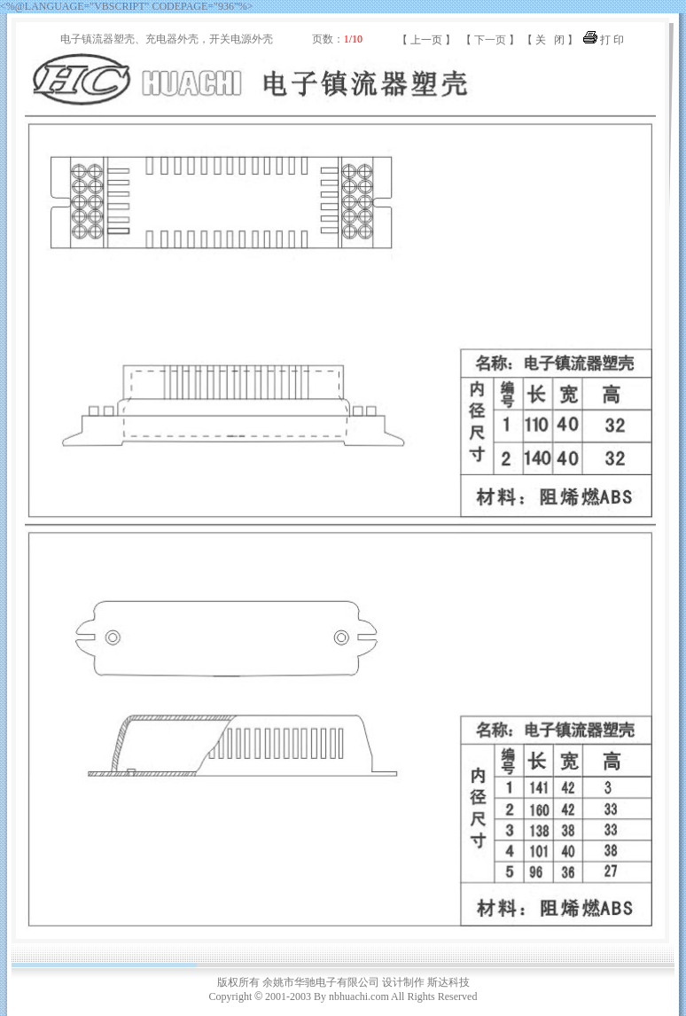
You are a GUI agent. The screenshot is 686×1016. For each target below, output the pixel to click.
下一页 (490, 40)
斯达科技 (448, 982)
